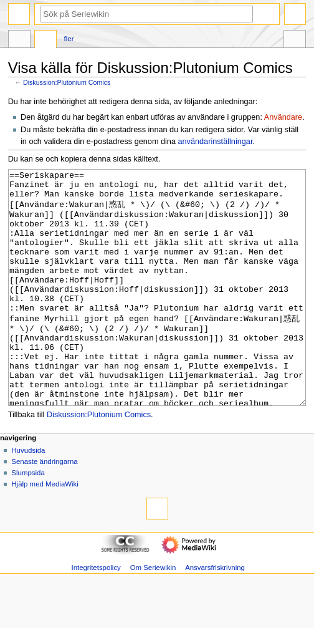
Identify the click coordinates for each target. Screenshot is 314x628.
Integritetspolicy (95, 614)
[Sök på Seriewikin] (146, 14)
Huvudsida (28, 497)
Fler (69, 38)
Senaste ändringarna (44, 508)
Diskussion (45, 41)
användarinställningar (215, 141)
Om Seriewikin (153, 614)
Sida (19, 41)
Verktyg (294, 41)
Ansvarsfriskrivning (215, 614)
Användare (283, 117)
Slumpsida (27, 519)
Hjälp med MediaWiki (44, 530)
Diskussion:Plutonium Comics (66, 82)
